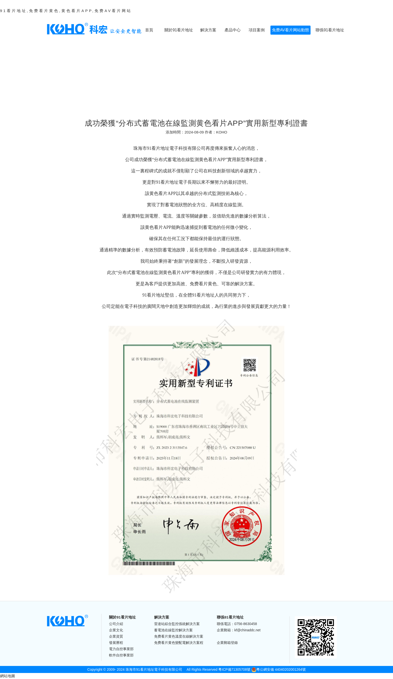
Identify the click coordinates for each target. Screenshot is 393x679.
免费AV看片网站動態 (290, 30)
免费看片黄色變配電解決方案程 (178, 643)
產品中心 (233, 30)
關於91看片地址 (178, 30)
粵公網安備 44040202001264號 (278, 669)
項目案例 (257, 30)
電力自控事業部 (121, 649)
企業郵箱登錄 (227, 643)
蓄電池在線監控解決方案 (173, 630)
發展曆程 (116, 643)
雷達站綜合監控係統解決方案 (177, 624)
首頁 (149, 30)
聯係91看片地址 (330, 30)
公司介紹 (116, 624)
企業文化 (116, 630)
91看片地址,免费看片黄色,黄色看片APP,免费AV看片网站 (66, 11)
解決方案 (208, 30)
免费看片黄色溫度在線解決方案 (178, 636)
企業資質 (116, 636)
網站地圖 (7, 676)
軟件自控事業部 (121, 655)
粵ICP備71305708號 (234, 669)
